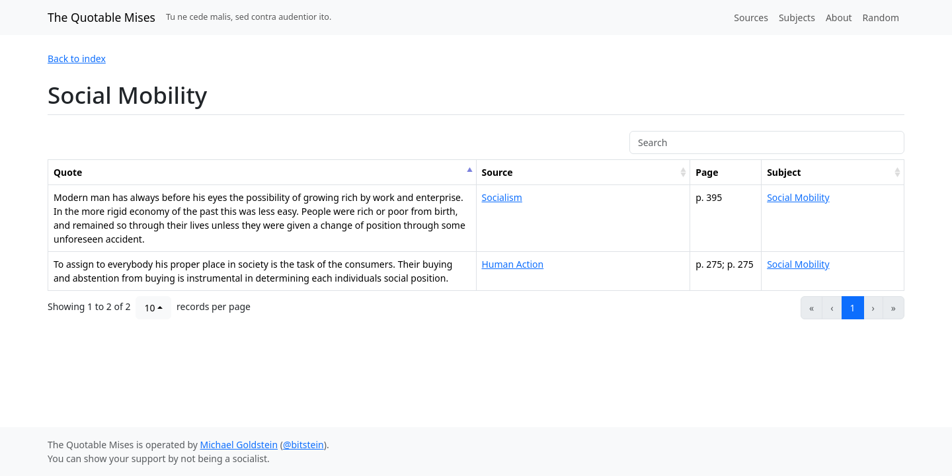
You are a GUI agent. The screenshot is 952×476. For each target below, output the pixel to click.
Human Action (513, 264)
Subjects (797, 17)
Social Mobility (798, 197)
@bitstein (303, 444)
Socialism (502, 197)
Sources (751, 17)
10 (149, 307)
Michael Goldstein (239, 444)
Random (881, 17)
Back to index (77, 58)
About (839, 17)
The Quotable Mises (101, 17)
